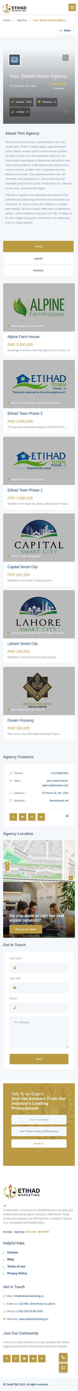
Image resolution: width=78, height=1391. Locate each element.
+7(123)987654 (59, 773)
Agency (22, 20)
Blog (10, 1259)
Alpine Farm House (23, 337)
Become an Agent (26, 929)
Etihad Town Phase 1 (25, 490)
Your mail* (15, 979)
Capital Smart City (22, 567)
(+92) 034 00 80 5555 (30, 1311)
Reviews (38, 270)
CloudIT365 (12, 1384)
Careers (12, 1252)
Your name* (16, 959)
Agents (38, 258)
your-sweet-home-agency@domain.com (55, 783)
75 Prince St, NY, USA (22, 86)
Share (65, 30)
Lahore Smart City (22, 644)
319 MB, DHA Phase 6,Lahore (37, 1303)
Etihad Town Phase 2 (25, 413)
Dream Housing (20, 720)
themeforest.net (59, 800)
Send (39, 1059)
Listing (38, 246)
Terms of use (16, 1266)
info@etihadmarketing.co (29, 1296)
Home (7, 20)
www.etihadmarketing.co (33, 1319)
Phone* (15, 999)
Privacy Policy (17, 1273)
